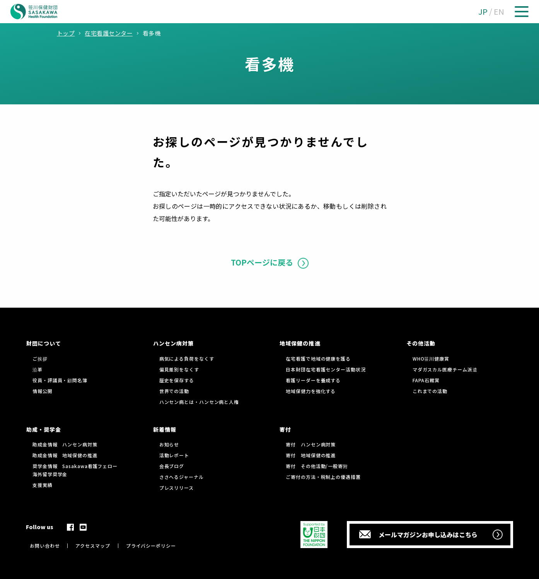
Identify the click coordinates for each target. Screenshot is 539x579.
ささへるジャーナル (181, 476)
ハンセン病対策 (173, 343)
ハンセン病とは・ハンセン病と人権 (199, 401)
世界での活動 (174, 391)
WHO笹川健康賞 (431, 358)
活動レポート (174, 455)
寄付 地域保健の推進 (311, 455)
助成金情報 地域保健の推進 (64, 455)
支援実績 (42, 485)
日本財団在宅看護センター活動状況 (325, 369)
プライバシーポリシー (151, 545)
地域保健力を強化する (311, 391)
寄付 (285, 429)
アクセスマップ (92, 545)
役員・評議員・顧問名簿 (59, 380)
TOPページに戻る (262, 262)
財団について (43, 343)
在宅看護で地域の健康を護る (318, 358)
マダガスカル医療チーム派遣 (445, 369)
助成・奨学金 (43, 429)
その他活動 (420, 343)
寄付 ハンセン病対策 (311, 444)
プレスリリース (176, 487)
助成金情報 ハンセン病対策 (64, 444)
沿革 (37, 369)
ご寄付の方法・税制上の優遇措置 (323, 476)
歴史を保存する (176, 380)
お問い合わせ (45, 545)
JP (483, 11)
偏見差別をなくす (179, 369)
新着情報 (164, 429)
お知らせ (169, 444)
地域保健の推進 (300, 343)
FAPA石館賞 (426, 380)
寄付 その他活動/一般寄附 (317, 466)
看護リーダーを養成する (313, 380)
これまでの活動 (430, 391)
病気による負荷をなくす (186, 358)
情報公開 (42, 391)
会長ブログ (171, 466)
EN (499, 11)
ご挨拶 (40, 358)
